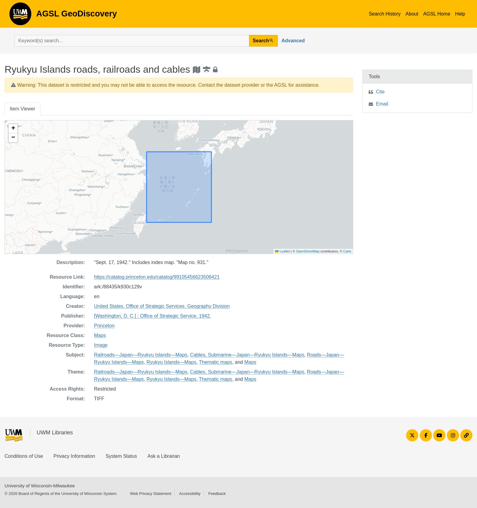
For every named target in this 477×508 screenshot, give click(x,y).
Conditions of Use (24, 456)
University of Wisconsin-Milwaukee (40, 485)
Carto (347, 251)
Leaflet (282, 251)
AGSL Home (436, 13)
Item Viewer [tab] (22, 108)
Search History (385, 13)
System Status (121, 456)
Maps (100, 335)
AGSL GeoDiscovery (20, 16)
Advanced (293, 40)
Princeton (104, 325)
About (412, 13)
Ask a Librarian (164, 456)
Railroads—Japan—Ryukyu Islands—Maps (140, 354)
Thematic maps (215, 362)
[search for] (131, 41)
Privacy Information (74, 456)
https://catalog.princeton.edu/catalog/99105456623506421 (157, 277)
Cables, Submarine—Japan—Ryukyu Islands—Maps (247, 354)
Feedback (217, 493)
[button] (13, 128)
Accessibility (189, 493)
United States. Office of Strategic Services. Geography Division (162, 306)
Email (382, 103)
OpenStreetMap (308, 251)
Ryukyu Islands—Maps (172, 362)
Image (100, 345)
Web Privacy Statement (150, 493)
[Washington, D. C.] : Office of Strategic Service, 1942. (152, 315)
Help (460, 13)
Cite (380, 91)
